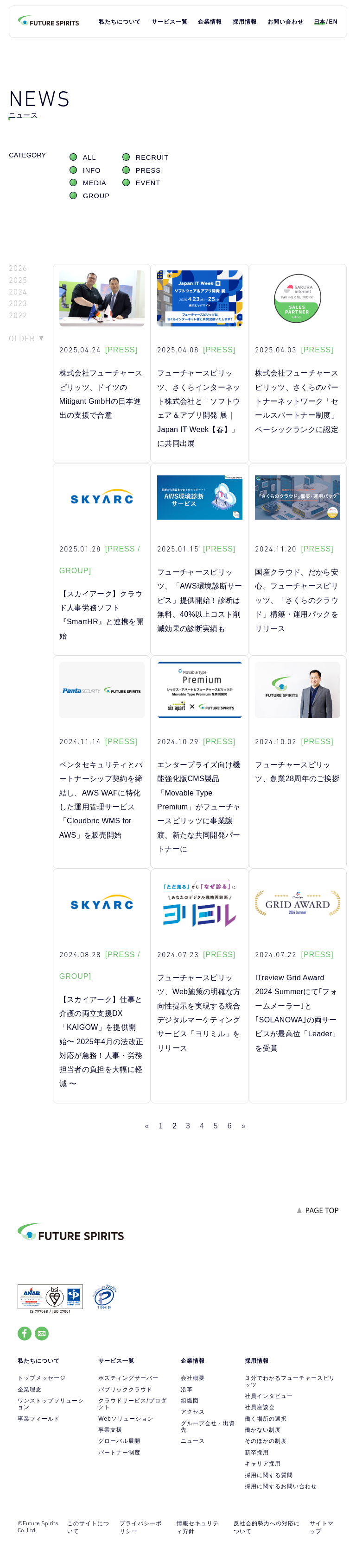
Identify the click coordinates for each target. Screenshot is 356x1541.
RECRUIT (152, 157)
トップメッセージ (42, 1378)
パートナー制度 (119, 1452)
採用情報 (245, 22)
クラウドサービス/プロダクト (132, 1403)
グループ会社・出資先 (208, 1426)
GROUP (96, 196)
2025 (18, 280)
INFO (92, 170)
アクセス (193, 1412)
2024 (18, 292)
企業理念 (30, 1389)
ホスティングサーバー (128, 1378)
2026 (18, 268)
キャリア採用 (263, 1463)
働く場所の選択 (266, 1419)
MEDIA (95, 183)
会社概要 (193, 1378)
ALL (89, 157)
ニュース (193, 1441)
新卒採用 (257, 1452)
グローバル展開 (119, 1441)
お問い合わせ (285, 22)
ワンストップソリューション (51, 1403)
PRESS (148, 170)
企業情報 (210, 22)
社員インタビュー (269, 1396)
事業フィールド (39, 1419)
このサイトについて (88, 1527)
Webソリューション (125, 1419)
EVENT (148, 183)
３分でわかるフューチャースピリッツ (290, 1381)
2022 (18, 315)
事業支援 (110, 1430)
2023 (18, 303)
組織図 (190, 1400)
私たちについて (120, 22)
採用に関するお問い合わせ (281, 1486)
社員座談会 (260, 1407)
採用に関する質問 (269, 1475)
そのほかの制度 (266, 1441)
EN (333, 22)
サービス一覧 (170, 22)
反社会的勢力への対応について (267, 1527)
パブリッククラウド (125, 1389)
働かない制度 (263, 1430)
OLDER (22, 338)
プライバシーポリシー (141, 1527)
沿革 (187, 1389)
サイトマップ (322, 1527)
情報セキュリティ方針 (198, 1527)
